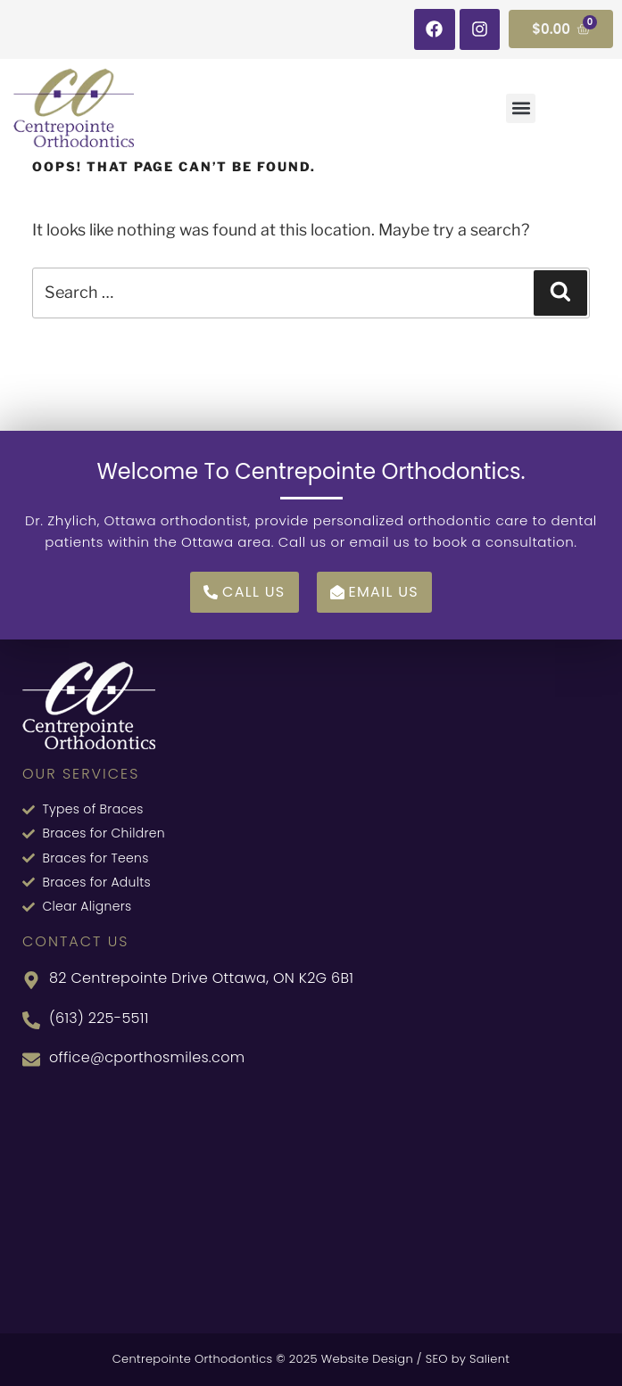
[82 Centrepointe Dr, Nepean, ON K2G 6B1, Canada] (311, 1199)
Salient (489, 1358)
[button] (520, 108)
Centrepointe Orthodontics (192, 1358)
